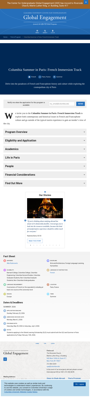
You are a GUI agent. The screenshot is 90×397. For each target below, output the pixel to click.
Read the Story (35, 241)
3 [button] (37, 245)
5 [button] (43, 245)
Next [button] (65, 221)
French (52, 272)
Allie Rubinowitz (12, 263)
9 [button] (56, 245)
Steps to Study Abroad (56, 378)
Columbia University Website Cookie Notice (20, 392)
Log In (53, 32)
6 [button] (47, 245)
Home (5, 37)
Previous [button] (25, 221)
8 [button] (53, 245)
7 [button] (50, 245)
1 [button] (30, 245)
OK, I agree (79, 384)
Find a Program (15, 37)
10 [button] (59, 245)
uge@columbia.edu (53, 366)
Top (45, 343)
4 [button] (40, 245)
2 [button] (34, 245)
